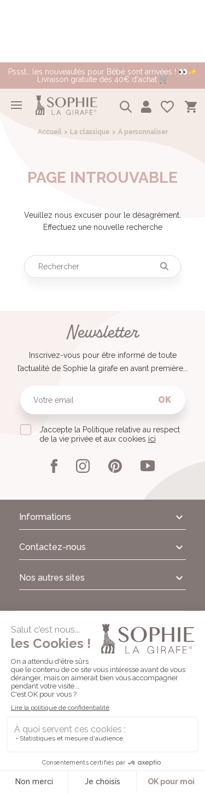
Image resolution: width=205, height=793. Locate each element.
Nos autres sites (52, 577)
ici (152, 439)
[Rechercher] (102, 266)
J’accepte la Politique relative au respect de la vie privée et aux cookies (109, 434)
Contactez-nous (52, 547)
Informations (45, 517)
